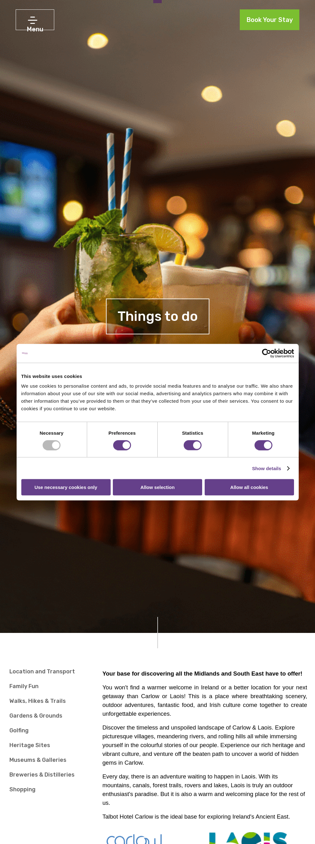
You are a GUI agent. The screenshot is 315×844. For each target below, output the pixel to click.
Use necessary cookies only (65, 487)
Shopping (22, 789)
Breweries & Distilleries (42, 774)
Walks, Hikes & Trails (37, 701)
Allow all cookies (249, 487)
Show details (266, 468)
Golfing (19, 730)
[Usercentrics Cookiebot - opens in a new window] (266, 353)
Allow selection (157, 487)
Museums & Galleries (37, 759)
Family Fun (24, 686)
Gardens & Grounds (35, 715)
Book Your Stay (269, 20)
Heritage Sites (29, 745)
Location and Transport (42, 671)
